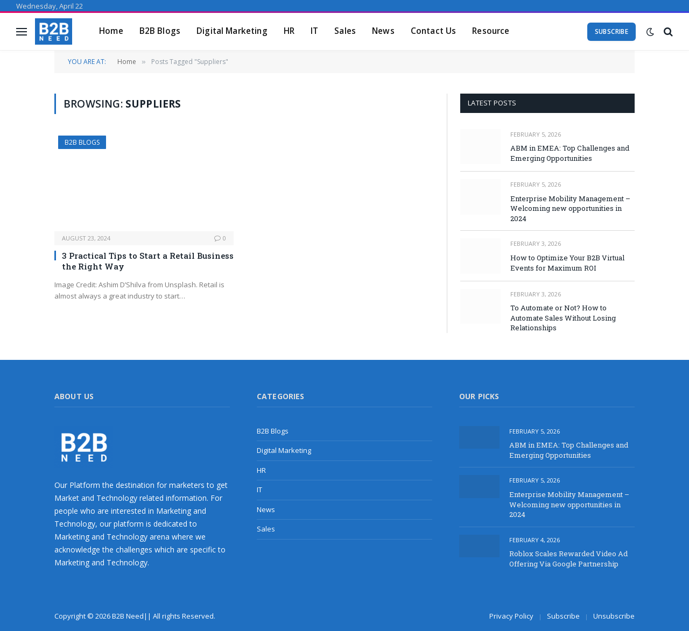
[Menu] (21, 31)
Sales (345, 31)
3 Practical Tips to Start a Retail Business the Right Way (148, 261)
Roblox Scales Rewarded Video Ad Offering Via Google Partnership (568, 559)
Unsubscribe (614, 616)
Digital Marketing (232, 31)
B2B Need (128, 616)
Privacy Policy (511, 616)
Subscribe (611, 31)
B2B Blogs (159, 31)
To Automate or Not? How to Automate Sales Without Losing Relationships (563, 317)
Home (111, 31)
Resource (490, 31)
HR (289, 31)
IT (314, 31)
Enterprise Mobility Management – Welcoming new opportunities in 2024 (570, 208)
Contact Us (433, 31)
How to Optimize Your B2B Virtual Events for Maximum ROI (567, 263)
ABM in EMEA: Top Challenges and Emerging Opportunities (569, 153)
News (383, 31)
